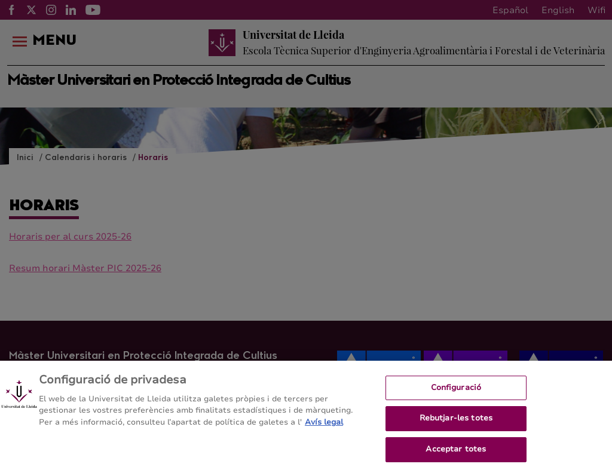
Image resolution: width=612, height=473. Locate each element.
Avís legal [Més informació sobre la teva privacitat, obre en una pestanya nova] (324, 424)
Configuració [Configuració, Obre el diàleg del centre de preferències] (456, 390)
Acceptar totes (456, 452)
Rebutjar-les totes (456, 421)
